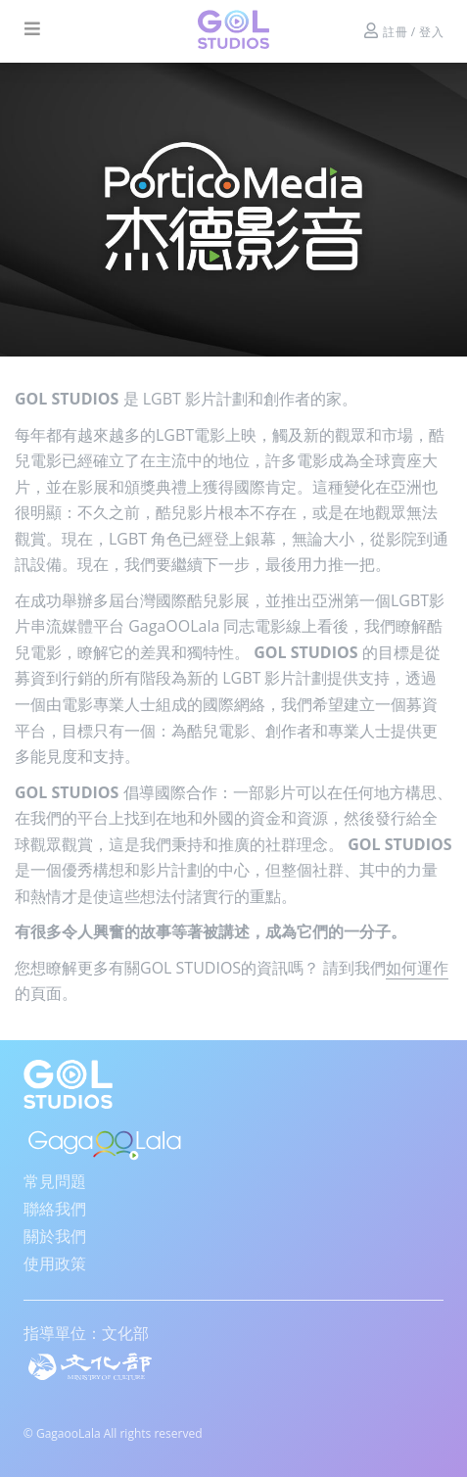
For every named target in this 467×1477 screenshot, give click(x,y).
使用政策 (54, 1263)
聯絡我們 (54, 1208)
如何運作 (417, 967)
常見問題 (54, 1181)
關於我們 (54, 1236)
